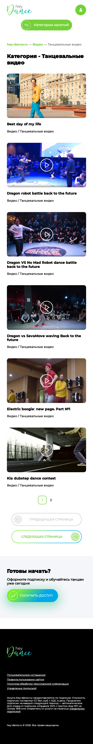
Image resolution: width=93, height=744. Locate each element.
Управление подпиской (21, 688)
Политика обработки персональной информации (38, 683)
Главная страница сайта (19, 651)
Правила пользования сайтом (25, 679)
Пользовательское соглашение (26, 674)
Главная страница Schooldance (19, 9)
